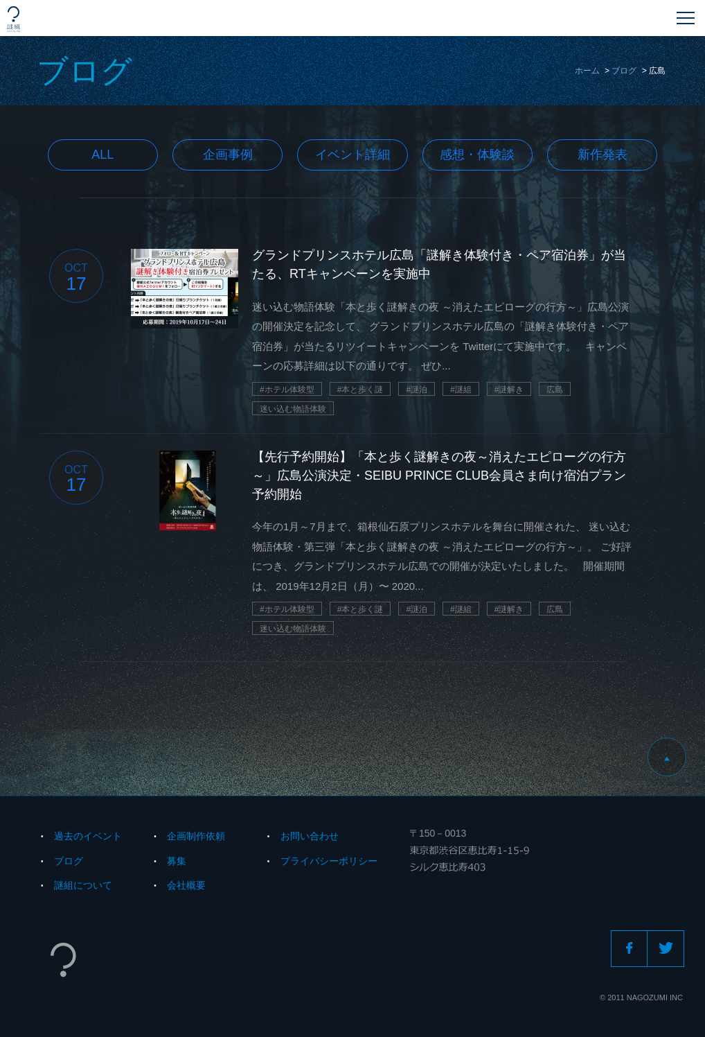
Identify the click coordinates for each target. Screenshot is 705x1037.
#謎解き (509, 389)
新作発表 (602, 155)
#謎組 (461, 389)
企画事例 (228, 155)
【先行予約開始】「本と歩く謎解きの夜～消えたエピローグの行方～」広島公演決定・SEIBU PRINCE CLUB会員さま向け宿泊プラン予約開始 (439, 475)
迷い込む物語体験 (293, 409)
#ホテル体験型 (287, 389)
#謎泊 (416, 389)
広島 (554, 389)
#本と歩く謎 (360, 389)
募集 (176, 860)
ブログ (624, 71)
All (102, 155)
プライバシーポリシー (328, 860)
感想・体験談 (477, 155)
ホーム (587, 71)
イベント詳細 (352, 155)
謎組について (83, 885)
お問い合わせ (309, 836)
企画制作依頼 (196, 836)
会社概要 (186, 885)
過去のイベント (88, 836)
